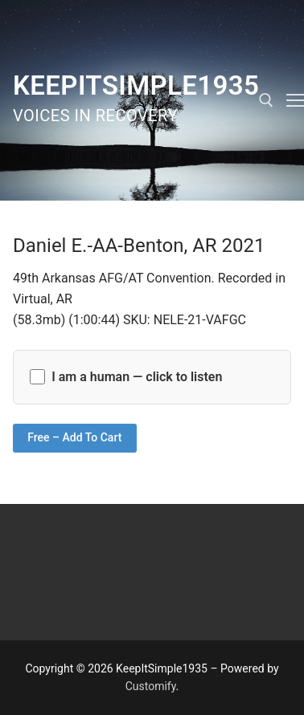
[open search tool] (266, 100)
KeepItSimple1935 (136, 85)
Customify (150, 686)
